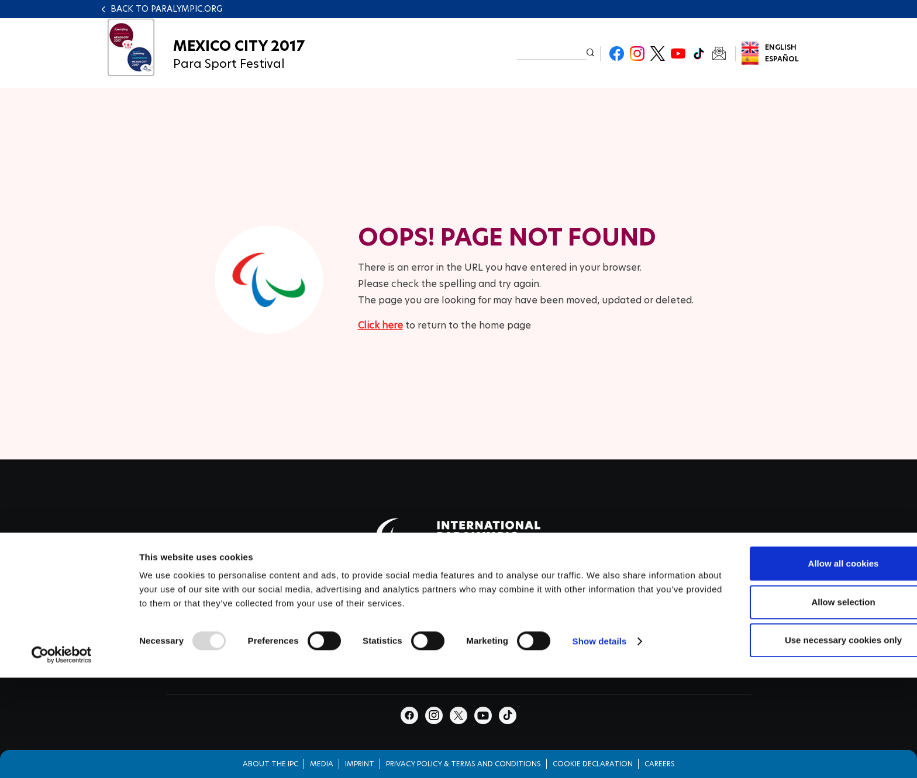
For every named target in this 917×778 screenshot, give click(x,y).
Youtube (678, 53)
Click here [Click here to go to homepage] (380, 325)
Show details (600, 712)
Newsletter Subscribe (719, 53)
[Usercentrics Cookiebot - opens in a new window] (62, 726)
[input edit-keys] (552, 53)
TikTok (698, 53)
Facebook (616, 53)
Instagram (637, 53)
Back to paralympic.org (166, 9)
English (781, 47)
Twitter (657, 53)
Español (782, 59)
